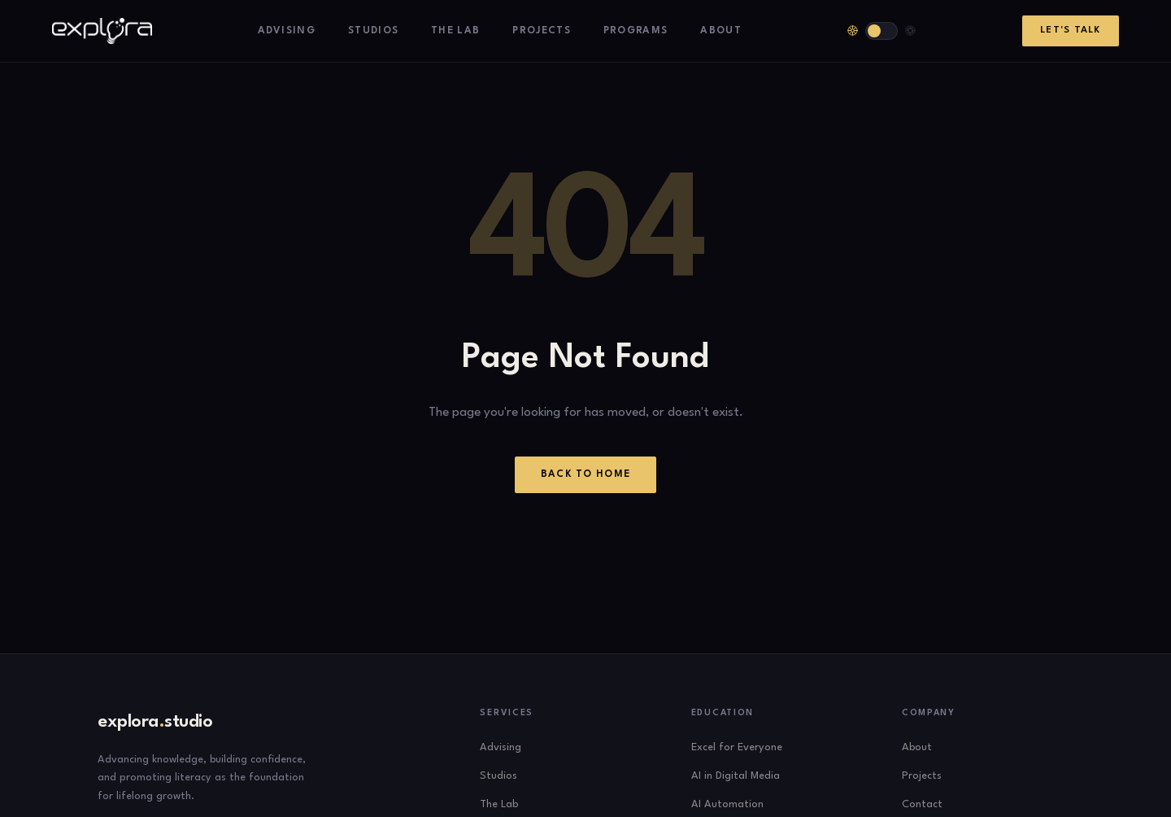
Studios (373, 31)
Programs (635, 31)
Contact (922, 804)
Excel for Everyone (736, 747)
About (721, 31)
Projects (541, 31)
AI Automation (727, 804)
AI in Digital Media (735, 776)
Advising (287, 31)
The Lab (455, 31)
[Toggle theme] (881, 31)
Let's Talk (1070, 30)
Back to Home (586, 474)
